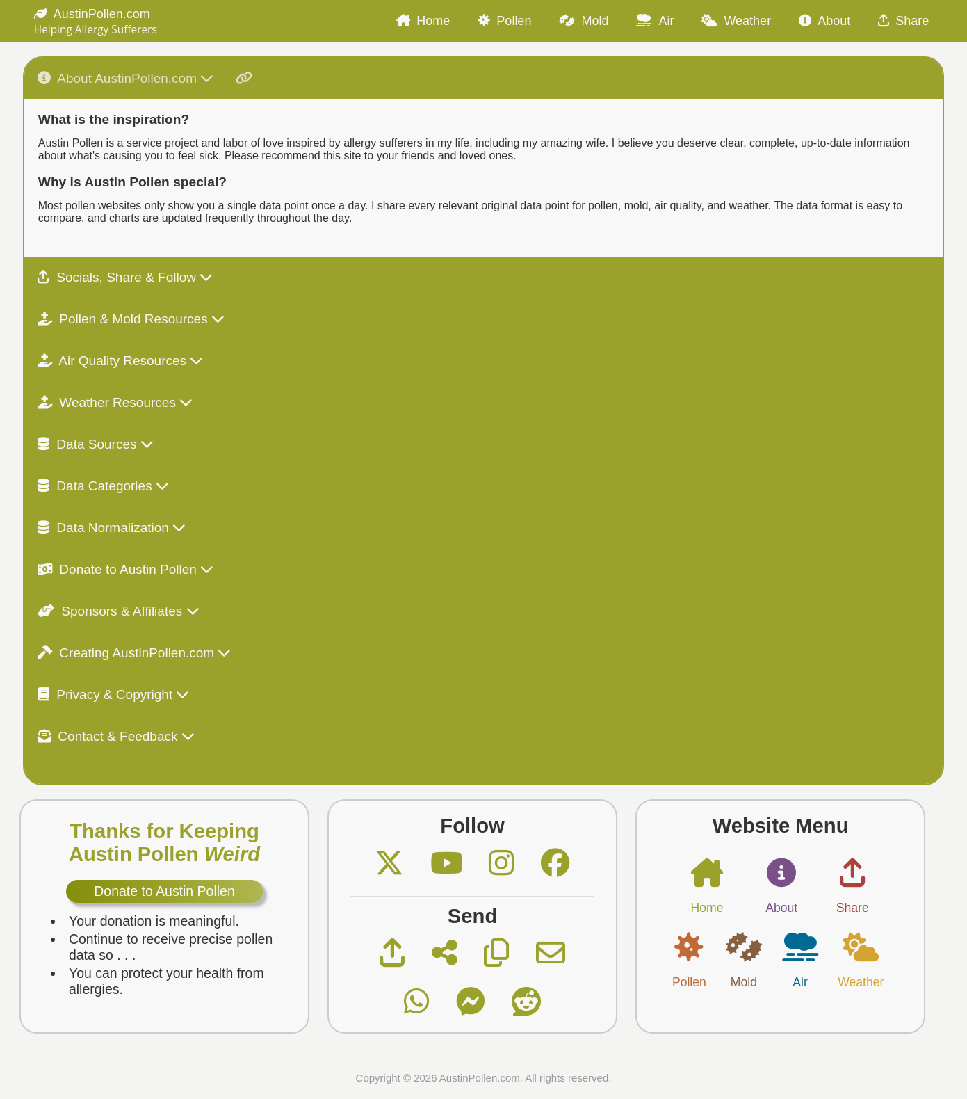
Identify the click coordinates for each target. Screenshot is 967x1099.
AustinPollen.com (92, 14)
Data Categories (103, 486)
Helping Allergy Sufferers (95, 29)
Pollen (504, 21)
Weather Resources (115, 402)
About (824, 21)
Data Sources (96, 444)
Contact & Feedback (116, 736)
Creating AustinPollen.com (134, 652)
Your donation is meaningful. (154, 921)
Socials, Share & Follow (125, 277)
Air (655, 21)
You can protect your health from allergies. (166, 981)
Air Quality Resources (121, 360)
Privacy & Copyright (114, 694)
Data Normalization (112, 527)
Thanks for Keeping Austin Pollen (164, 842)
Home (423, 21)
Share (903, 21)
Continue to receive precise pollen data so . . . (171, 947)
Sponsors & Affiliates (119, 611)
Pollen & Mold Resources (131, 319)
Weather (736, 21)
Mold (583, 21)
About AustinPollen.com (145, 78)
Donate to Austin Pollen (125, 569)
